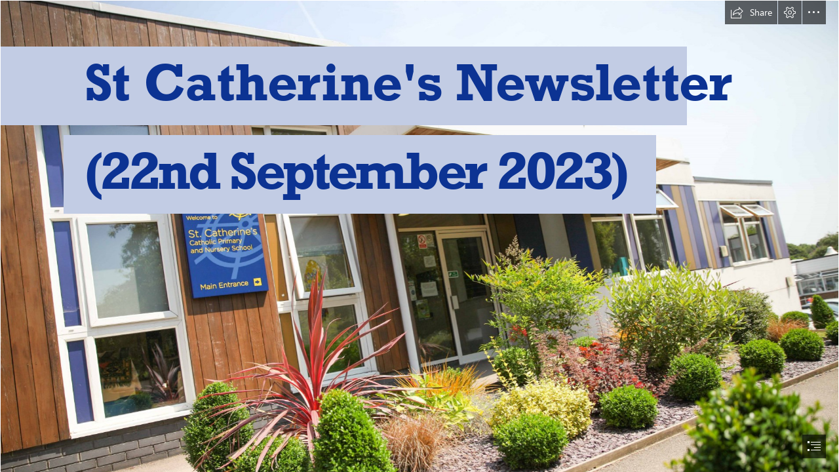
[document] (419, 236)
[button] (751, 12)
